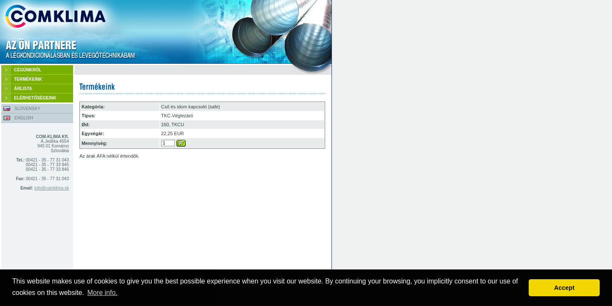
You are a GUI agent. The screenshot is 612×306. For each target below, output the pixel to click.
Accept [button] (564, 287)
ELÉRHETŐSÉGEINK (35, 98)
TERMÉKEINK (28, 79)
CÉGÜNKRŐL (27, 70)
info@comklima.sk (51, 188)
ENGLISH (23, 118)
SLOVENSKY (27, 108)
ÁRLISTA (23, 88)
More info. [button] (102, 292)
